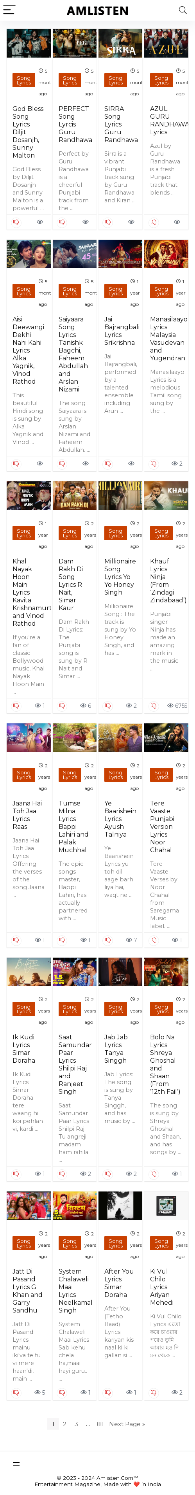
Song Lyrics (24, 80)
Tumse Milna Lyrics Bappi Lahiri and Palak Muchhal (74, 827)
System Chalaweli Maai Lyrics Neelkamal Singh (76, 1291)
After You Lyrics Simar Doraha (119, 1283)
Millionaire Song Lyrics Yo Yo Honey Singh (120, 577)
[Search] (183, 10)
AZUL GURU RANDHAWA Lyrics (169, 120)
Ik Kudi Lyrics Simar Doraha (24, 1049)
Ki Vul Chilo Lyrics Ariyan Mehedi (162, 1287)
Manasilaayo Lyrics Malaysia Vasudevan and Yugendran (169, 339)
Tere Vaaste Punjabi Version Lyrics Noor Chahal (162, 827)
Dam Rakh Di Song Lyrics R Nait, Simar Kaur (71, 585)
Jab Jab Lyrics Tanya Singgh (116, 1049)
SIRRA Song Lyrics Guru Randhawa (121, 124)
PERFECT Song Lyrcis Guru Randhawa (75, 124)
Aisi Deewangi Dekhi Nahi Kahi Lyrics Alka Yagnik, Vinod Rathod (28, 350)
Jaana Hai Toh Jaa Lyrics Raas (27, 815)
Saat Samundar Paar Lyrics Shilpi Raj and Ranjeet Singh (75, 1064)
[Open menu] (16, 1464)
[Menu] (9, 10)
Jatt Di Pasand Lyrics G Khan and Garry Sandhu (28, 1291)
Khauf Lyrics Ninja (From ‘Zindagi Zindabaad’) (168, 581)
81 (100, 1424)
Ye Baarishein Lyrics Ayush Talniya (120, 819)
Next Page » (127, 1424)
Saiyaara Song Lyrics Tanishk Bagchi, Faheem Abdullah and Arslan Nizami (73, 354)
